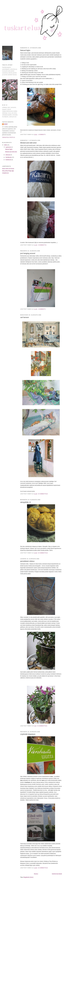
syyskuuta (8, 147)
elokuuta (8, 154)
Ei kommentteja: (43, 493)
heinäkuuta (9, 157)
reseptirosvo (5, 173)
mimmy (6, 124)
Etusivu (36, 874)
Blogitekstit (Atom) (28, 877)
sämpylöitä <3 (25, 502)
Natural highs (25, 50)
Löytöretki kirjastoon (27, 734)
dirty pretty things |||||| (8, 170)
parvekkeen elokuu (27, 561)
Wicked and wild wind (28, 143)
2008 (5, 145)
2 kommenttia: (42, 245)
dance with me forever (8, 168)
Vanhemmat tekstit (57, 874)
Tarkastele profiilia (8, 137)
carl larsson (24, 317)
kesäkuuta (8, 159)
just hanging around (27, 253)
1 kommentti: (42, 134)
